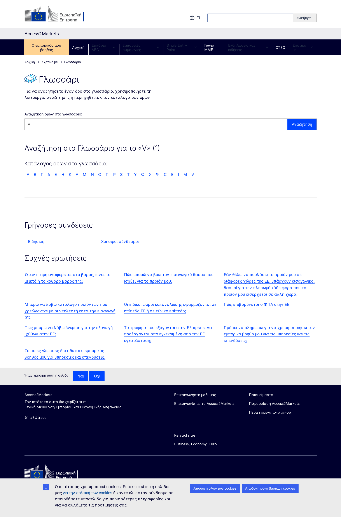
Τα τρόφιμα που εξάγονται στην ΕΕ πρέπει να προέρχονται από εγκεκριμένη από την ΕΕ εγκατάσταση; (168, 334)
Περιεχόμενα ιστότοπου (270, 412)
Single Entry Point (181, 47)
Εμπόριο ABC (103, 47)
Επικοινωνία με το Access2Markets (204, 404)
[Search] (305, 18)
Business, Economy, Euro (195, 444)
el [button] (195, 18)
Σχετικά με (302, 47)
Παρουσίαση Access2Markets (274, 404)
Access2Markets (38, 395)
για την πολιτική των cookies (87, 493)
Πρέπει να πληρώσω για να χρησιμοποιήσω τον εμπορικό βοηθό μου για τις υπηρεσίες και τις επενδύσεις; (269, 334)
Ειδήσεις (36, 241)
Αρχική (78, 47)
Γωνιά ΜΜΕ (209, 47)
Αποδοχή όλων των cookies (215, 488)
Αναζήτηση (301, 124)
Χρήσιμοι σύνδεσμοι (120, 241)
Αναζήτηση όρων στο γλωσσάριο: (53, 114)
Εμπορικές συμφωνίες (140, 47)
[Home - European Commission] (56, 473)
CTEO (280, 47)
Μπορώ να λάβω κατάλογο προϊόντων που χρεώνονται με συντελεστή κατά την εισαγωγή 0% (69, 311)
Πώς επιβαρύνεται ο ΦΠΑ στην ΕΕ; (257, 304)
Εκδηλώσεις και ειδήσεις (248, 47)
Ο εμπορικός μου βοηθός (46, 47)
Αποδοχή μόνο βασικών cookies (270, 488)
